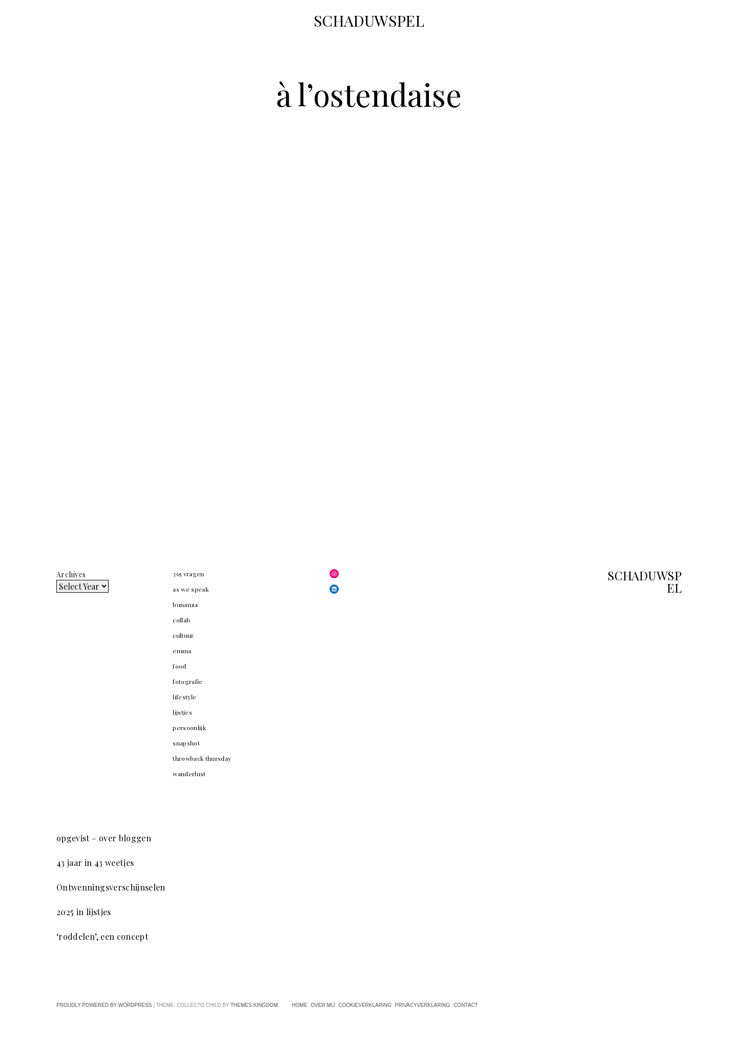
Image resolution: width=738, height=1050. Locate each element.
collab (181, 620)
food (179, 666)
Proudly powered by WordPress (104, 1005)
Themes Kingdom (254, 1005)
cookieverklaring (364, 1005)
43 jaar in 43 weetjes (95, 862)
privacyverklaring (422, 1005)
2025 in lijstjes (83, 911)
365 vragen (188, 574)
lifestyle (184, 697)
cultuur (183, 635)
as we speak (191, 589)
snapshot (186, 743)
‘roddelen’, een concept (102, 936)
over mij (323, 1005)
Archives (71, 574)
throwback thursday (202, 758)
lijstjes (182, 712)
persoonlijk (189, 727)
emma (182, 651)
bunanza (185, 604)
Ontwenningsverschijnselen (111, 887)
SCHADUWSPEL (369, 20)
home (300, 1005)
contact (466, 1005)
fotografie (188, 681)
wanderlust (189, 774)
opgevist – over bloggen (103, 838)
